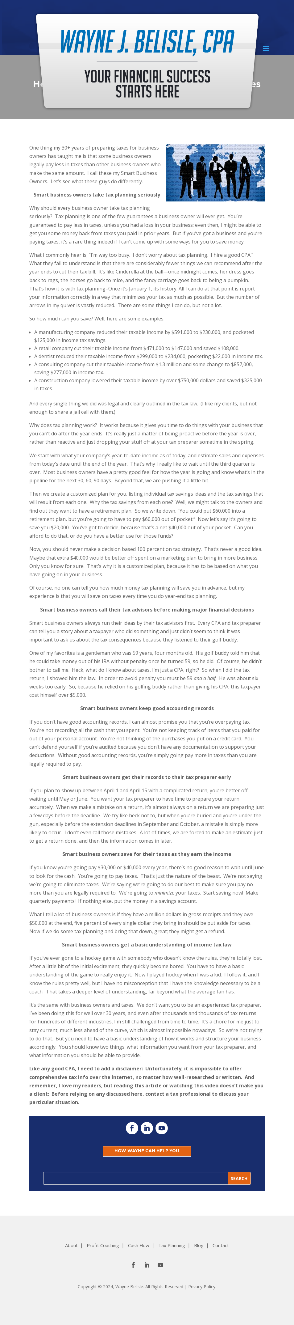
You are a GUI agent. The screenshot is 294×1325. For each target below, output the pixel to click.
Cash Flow (138, 1245)
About (71, 1245)
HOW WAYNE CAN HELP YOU (146, 1151)
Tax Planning (171, 1245)
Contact (221, 1245)
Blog (199, 1245)
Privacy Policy (201, 1286)
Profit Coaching (103, 1245)
